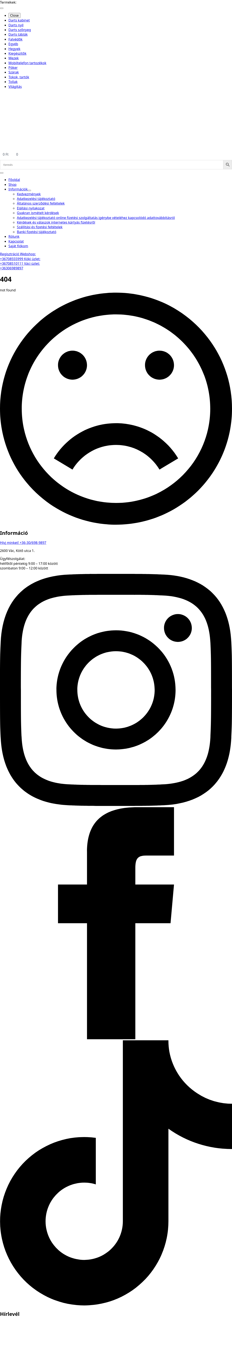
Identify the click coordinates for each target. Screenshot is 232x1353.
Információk (18, 189)
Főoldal (14, 179)
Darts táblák (18, 34)
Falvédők (15, 39)
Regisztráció (10, 254)
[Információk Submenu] (29, 190)
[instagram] (116, 804)
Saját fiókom (18, 246)
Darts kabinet (19, 20)
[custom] (116, 1304)
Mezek (13, 58)
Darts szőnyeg (19, 29)
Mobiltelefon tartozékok (27, 63)
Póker (13, 67)
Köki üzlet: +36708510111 (20, 261)
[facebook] (116, 1038)
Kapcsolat (16, 241)
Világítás (15, 86)
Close (14, 15)
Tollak (13, 81)
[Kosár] (116, 154)
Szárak (13, 72)
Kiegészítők (17, 53)
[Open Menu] (1, 8)
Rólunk (13, 236)
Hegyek (14, 48)
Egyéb (13, 44)
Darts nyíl (15, 25)
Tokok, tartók (18, 77)
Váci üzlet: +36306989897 (20, 265)
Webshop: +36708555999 (18, 256)
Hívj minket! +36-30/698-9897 (23, 542)
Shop (12, 184)
